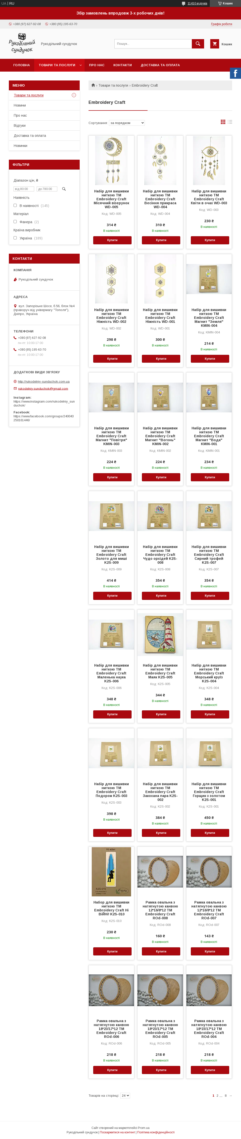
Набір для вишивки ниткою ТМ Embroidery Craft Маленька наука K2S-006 (111, 673)
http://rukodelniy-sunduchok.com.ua (44, 381)
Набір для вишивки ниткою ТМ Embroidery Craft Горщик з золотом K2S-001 (209, 792)
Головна (21, 65)
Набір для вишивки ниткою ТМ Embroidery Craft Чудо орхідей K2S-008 (160, 554)
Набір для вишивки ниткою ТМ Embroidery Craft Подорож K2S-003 (111, 790)
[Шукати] (198, 43)
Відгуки (20, 125)
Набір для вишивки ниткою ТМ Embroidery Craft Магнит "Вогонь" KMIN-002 (160, 436)
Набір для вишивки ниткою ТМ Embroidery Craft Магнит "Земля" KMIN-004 (209, 318)
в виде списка (230, 123)
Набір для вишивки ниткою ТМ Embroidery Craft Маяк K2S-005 (160, 671)
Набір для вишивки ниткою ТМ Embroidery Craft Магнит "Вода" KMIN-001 (209, 436)
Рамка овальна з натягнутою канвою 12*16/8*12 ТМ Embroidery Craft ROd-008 (160, 910)
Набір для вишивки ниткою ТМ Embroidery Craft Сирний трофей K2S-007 (209, 554)
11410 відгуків (197, 3)
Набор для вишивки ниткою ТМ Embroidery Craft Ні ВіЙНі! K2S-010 (111, 908)
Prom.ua (144, 1128)
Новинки (20, 146)
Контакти (122, 65)
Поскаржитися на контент (117, 1132)
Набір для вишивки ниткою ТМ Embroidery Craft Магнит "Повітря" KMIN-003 (111, 436)
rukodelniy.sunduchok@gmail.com (43, 388)
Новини (20, 105)
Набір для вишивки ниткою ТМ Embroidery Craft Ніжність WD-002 (111, 316)
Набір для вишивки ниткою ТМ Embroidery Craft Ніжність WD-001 (160, 316)
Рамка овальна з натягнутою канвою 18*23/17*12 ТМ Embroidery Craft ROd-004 (209, 1029)
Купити (112, 240)
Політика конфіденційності (156, 1132)
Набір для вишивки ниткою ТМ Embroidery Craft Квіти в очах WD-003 (209, 197)
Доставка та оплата (160, 65)
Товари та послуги (57, 65)
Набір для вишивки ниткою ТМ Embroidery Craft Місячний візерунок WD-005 (111, 199)
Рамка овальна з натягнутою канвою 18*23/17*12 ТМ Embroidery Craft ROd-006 (111, 1029)
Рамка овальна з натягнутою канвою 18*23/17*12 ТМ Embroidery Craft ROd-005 (160, 1029)
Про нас (97, 65)
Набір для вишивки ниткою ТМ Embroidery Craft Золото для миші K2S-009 (111, 554)
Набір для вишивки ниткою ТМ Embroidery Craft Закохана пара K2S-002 (160, 792)
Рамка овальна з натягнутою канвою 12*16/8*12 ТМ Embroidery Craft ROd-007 (209, 910)
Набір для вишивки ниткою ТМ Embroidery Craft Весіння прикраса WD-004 (160, 199)
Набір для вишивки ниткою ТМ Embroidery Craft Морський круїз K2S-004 (209, 673)
